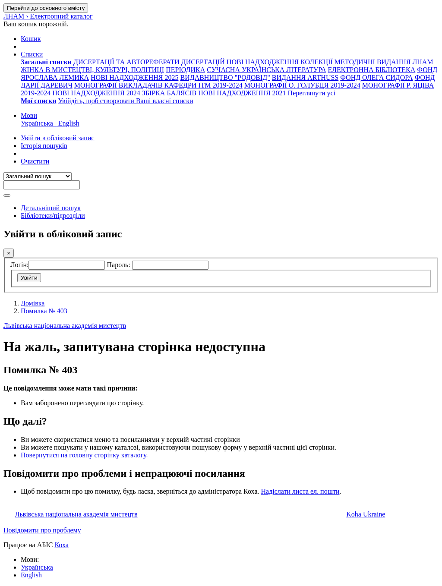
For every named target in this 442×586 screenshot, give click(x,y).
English (31, 575)
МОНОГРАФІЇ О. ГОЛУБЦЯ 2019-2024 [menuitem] (302, 85)
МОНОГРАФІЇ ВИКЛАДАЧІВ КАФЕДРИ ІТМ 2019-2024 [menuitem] (158, 85)
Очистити (35, 161)
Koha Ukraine (365, 514)
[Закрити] (8, 253)
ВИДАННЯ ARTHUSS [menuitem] (305, 77)
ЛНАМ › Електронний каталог (48, 16)
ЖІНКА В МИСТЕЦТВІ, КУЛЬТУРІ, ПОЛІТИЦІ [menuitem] (92, 69)
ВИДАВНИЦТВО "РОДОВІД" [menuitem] (225, 77)
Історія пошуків (44, 145)
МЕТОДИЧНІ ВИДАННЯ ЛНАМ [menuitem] (384, 62)
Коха (61, 544)
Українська (37, 567)
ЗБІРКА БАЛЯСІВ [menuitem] (169, 93)
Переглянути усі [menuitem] (312, 93)
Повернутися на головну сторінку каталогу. (84, 455)
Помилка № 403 (44, 311)
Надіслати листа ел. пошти (300, 491)
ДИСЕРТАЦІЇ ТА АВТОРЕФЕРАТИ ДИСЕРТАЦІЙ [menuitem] (149, 62)
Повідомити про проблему (42, 530)
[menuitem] (46, 62)
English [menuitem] (68, 123)
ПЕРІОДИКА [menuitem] (185, 69)
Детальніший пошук (51, 207)
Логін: (19, 264)
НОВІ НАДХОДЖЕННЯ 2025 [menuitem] (134, 77)
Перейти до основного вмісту (46, 8)
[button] (31, 38)
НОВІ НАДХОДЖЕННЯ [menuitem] (263, 62)
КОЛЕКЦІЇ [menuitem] (316, 62)
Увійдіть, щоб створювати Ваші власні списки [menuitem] (125, 100)
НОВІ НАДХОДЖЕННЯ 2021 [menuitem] (242, 93)
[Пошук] (6, 195)
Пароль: (119, 264)
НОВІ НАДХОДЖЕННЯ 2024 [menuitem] (96, 93)
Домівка (32, 303)
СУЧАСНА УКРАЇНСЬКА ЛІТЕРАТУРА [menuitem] (266, 69)
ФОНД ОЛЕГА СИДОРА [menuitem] (376, 77)
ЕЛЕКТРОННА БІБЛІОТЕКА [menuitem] (372, 69)
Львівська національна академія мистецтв (64, 325)
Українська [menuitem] (39, 123)
